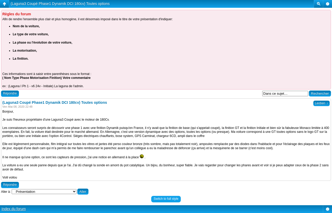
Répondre (10, 93)
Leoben (321, 103)
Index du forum (14, 209)
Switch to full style (166, 199)
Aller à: (6, 192)
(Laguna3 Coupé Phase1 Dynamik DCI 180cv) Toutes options (60, 4)
